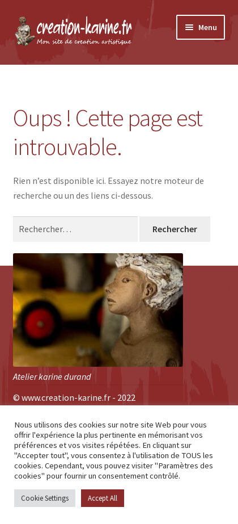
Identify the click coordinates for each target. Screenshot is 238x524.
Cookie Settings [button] (45, 498)
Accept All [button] (102, 498)
